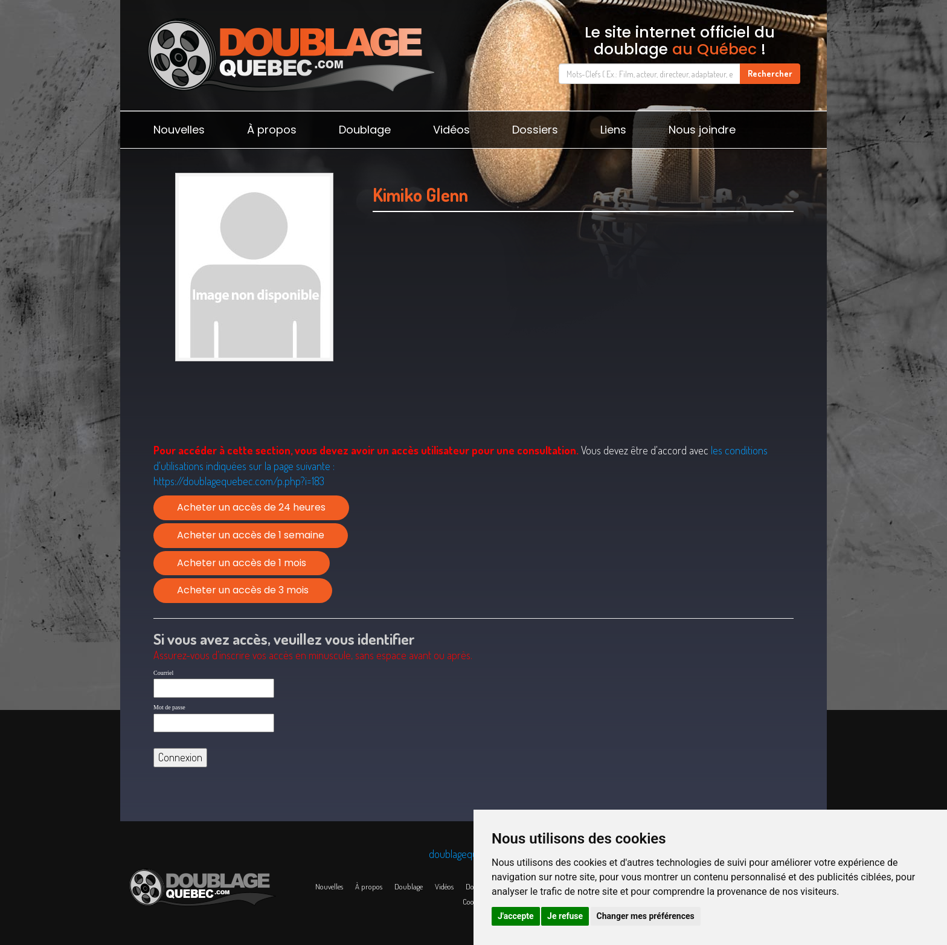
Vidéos (451, 129)
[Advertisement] (583, 342)
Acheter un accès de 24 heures (251, 507)
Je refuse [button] (565, 916)
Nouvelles (179, 129)
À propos (272, 129)
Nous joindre (702, 129)
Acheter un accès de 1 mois (241, 563)
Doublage (365, 129)
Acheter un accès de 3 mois (243, 590)
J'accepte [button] (516, 916)
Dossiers (535, 129)
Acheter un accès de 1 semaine (250, 535)
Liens (613, 129)
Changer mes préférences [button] (646, 916)
